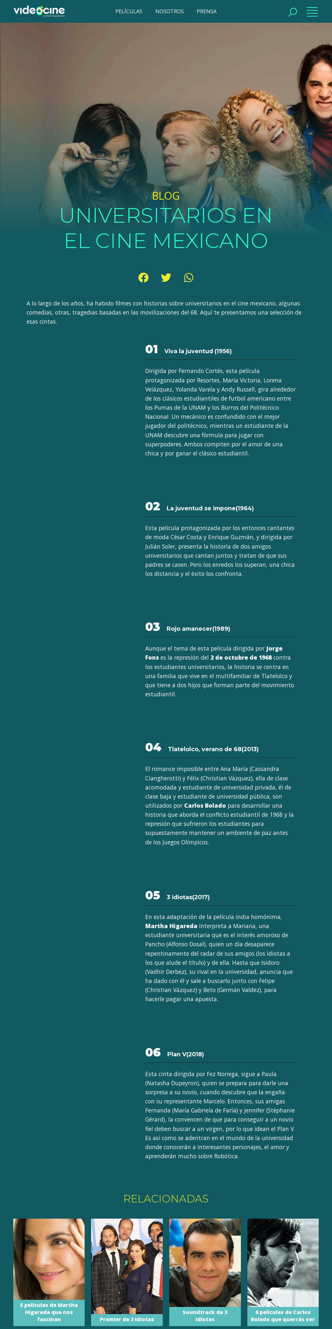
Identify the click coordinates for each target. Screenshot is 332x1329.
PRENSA (207, 11)
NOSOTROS (169, 11)
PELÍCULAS (128, 11)
